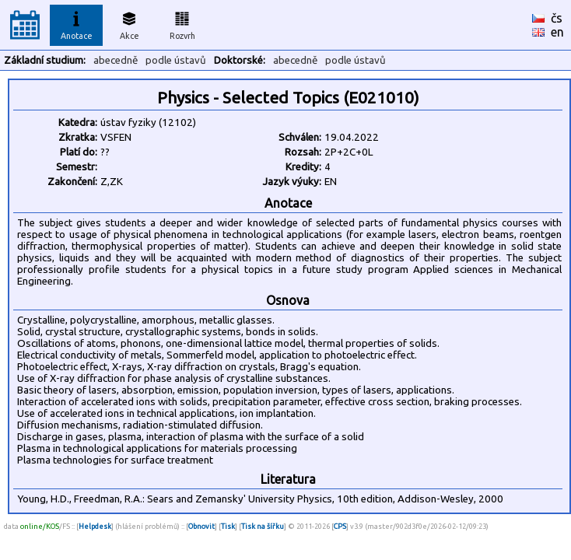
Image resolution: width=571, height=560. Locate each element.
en (557, 32)
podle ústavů (175, 60)
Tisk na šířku (262, 526)
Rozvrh (182, 23)
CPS (340, 526)
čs (556, 18)
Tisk (228, 526)
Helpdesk (95, 526)
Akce (129, 23)
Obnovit (201, 526)
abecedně (115, 60)
